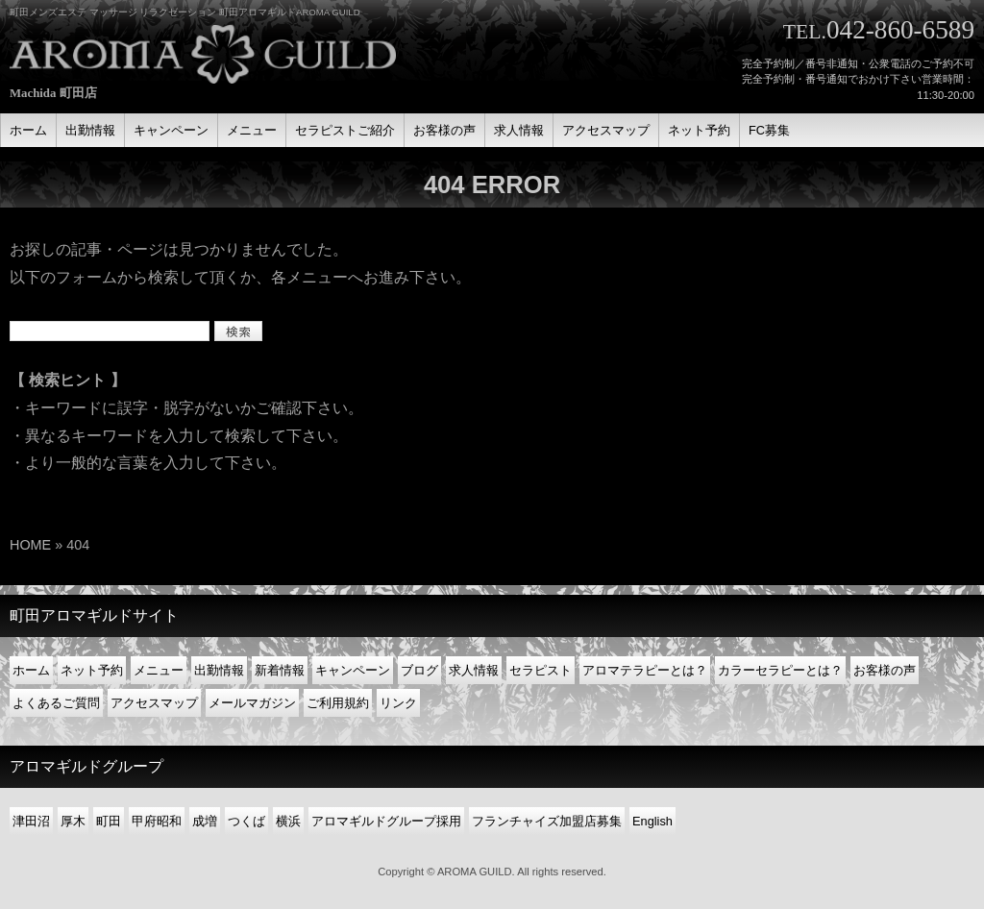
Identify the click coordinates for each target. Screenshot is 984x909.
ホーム (31, 670)
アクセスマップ (154, 703)
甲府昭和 (157, 821)
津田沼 (31, 821)
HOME (30, 545)
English (652, 821)
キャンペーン (352, 670)
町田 (108, 821)
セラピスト (540, 670)
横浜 (288, 821)
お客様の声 (884, 670)
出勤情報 (219, 670)
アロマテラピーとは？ (644, 670)
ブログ (419, 670)
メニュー (159, 670)
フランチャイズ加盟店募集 (547, 821)
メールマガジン (252, 703)
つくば (246, 821)
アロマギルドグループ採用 (386, 821)
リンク (398, 703)
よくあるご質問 (56, 703)
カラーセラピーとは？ (780, 670)
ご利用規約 (338, 703)
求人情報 (474, 670)
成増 (204, 821)
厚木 (73, 821)
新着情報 (280, 670)
